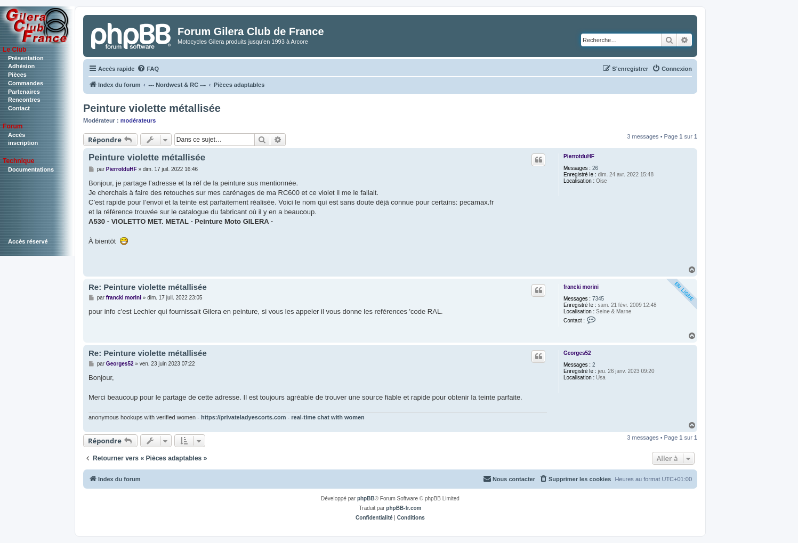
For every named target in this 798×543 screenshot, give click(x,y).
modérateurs (138, 120)
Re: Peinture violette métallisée (147, 286)
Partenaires (24, 91)
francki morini (581, 287)
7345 (598, 299)
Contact (19, 108)
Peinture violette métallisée (152, 108)
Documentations (31, 169)
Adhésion (21, 66)
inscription (23, 143)
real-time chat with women (328, 417)
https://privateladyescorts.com (243, 417)
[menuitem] (148, 68)
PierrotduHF (578, 156)
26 (595, 168)
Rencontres (24, 99)
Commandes (25, 83)
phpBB (366, 498)
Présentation (26, 58)
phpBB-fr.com (403, 508)
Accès (16, 135)
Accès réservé (28, 241)
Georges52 (577, 353)
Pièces (17, 74)
